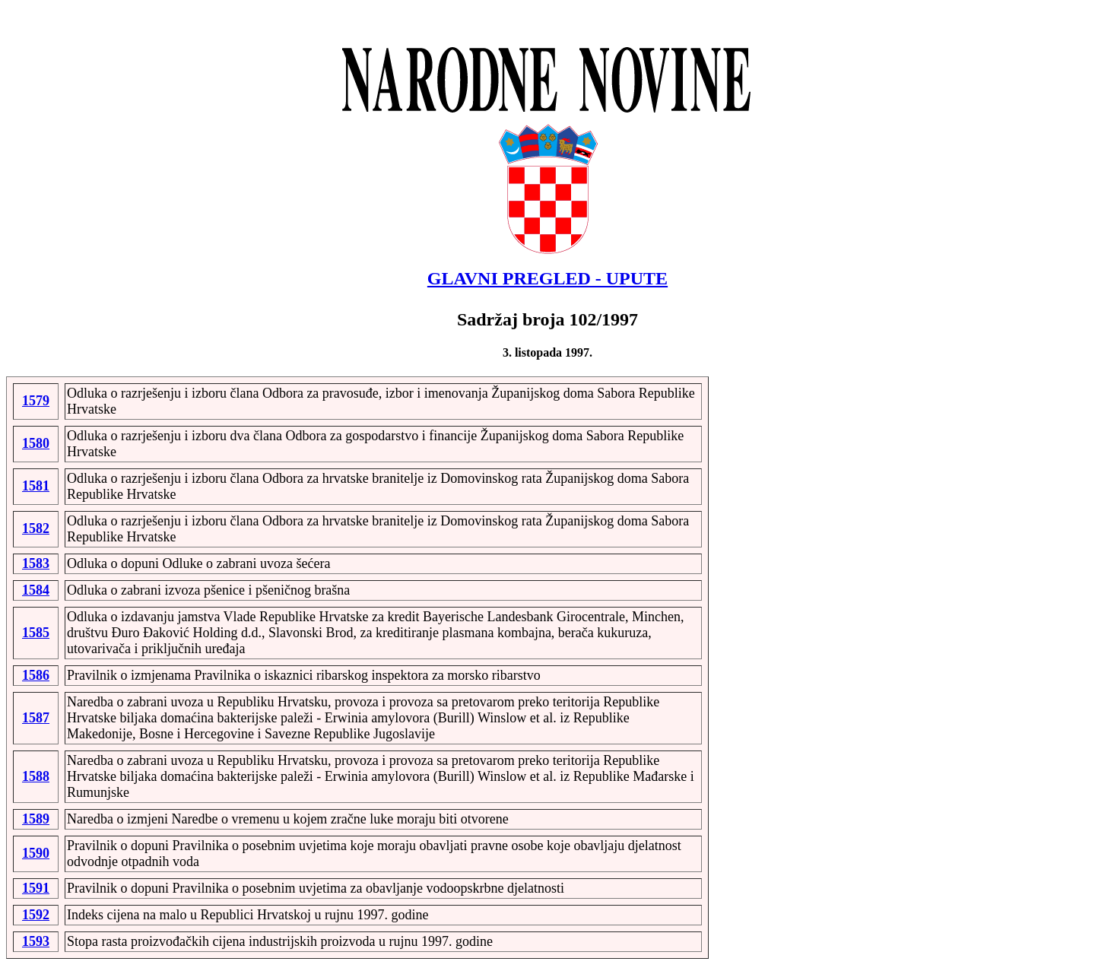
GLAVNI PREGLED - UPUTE (547, 278)
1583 (35, 563)
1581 (35, 485)
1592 (35, 914)
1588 (35, 776)
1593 (35, 941)
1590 (35, 853)
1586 (35, 675)
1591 (35, 888)
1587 (35, 717)
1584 (35, 590)
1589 (35, 819)
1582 (35, 528)
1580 (35, 443)
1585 (35, 632)
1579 (35, 400)
